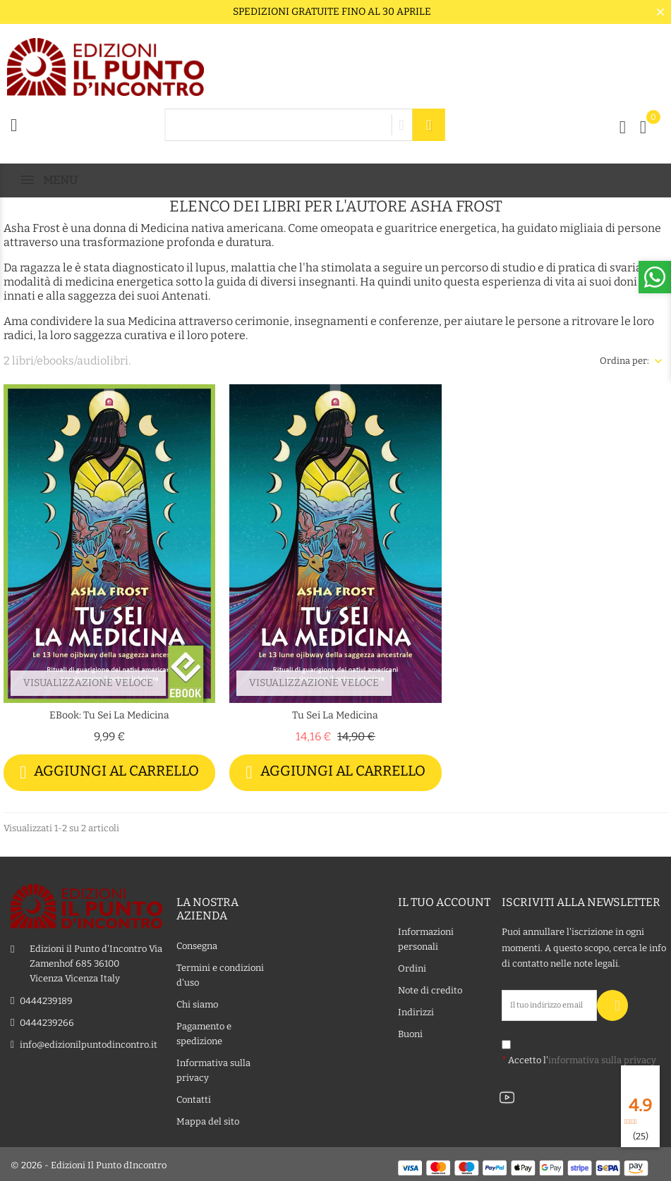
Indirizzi (416, 1010)
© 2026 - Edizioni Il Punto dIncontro (89, 1163)
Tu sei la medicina (335, 715)
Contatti (193, 1097)
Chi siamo (197, 1002)
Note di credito (430, 989)
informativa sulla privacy (602, 1058)
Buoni (410, 1032)
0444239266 (47, 1020)
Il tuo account (444, 900)
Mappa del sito (207, 1119)
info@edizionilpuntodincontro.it (88, 1042)
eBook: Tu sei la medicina (109, 715)
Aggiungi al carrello (110, 772)
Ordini (412, 967)
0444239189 (46, 998)
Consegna (196, 943)
